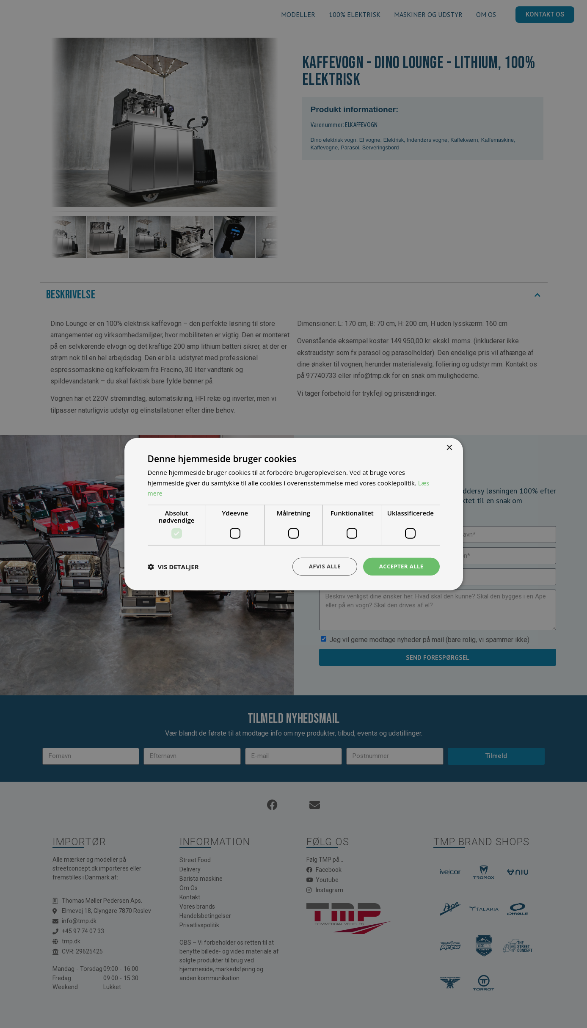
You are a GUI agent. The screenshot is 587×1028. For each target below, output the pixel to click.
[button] (173, 566)
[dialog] (293, 514)
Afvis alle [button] (321, 566)
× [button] (449, 447)
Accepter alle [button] (399, 566)
